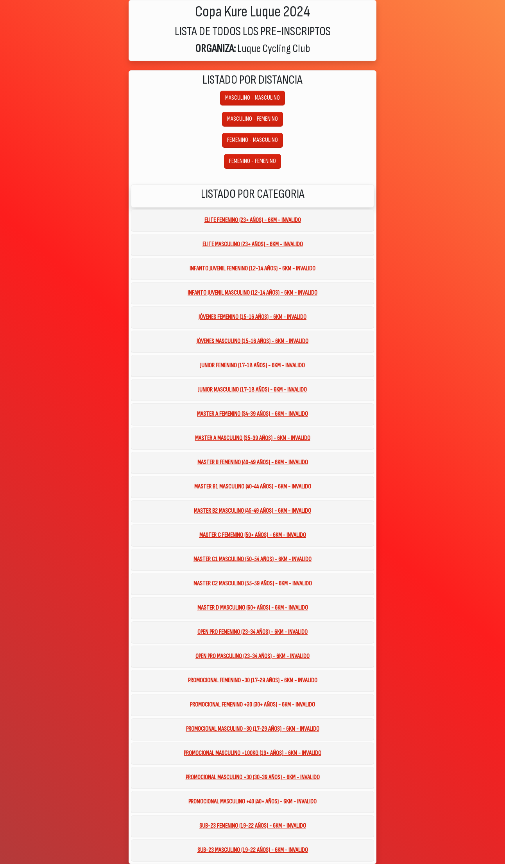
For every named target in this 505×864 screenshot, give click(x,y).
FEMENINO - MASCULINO (252, 140)
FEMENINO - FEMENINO (252, 161)
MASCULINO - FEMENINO (252, 119)
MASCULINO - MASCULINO (252, 98)
